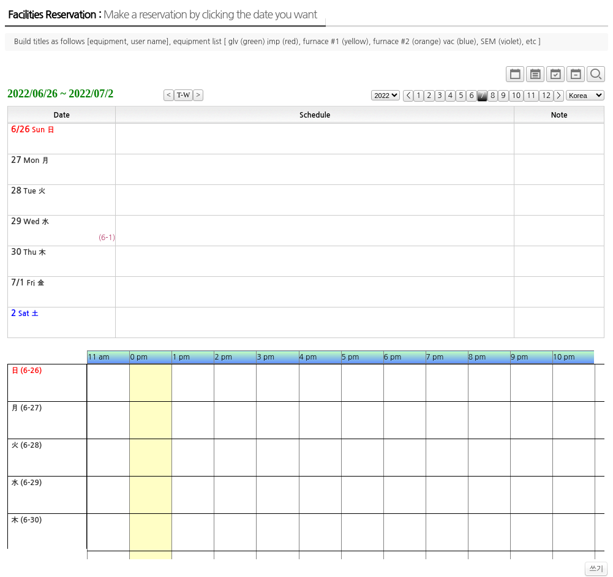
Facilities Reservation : (162, 14)
